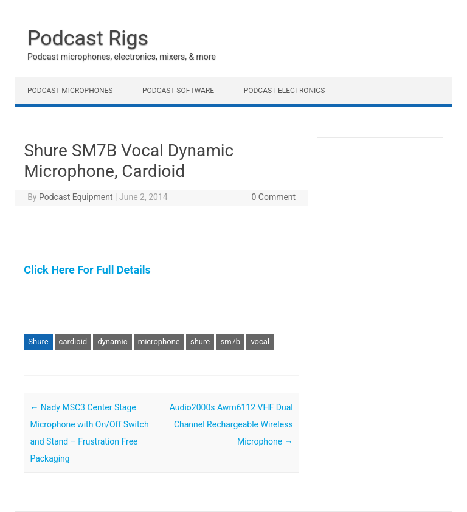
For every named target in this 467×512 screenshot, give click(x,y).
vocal (260, 341)
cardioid (73, 341)
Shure (38, 341)
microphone (159, 341)
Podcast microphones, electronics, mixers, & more (121, 56)
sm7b (230, 341)
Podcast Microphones (69, 90)
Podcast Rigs (87, 38)
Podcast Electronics (284, 90)
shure (200, 341)
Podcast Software (178, 90)
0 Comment (273, 197)
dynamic (112, 341)
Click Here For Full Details (87, 269)
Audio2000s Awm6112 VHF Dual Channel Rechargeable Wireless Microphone (231, 424)
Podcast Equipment (76, 197)
